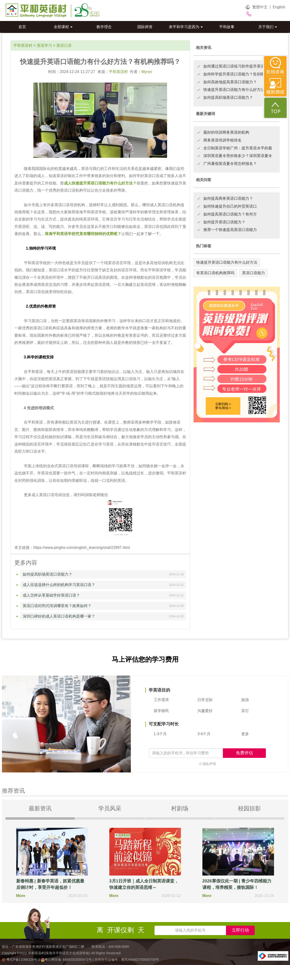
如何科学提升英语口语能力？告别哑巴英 (237, 74)
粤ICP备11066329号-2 (21, 959)
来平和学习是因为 (186, 27)
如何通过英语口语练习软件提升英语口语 (237, 66)
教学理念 (104, 27)
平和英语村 (22, 45)
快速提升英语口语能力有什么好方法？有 (237, 90)
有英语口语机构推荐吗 (215, 273)
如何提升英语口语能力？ (224, 222)
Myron (146, 72)
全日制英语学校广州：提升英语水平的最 (237, 148)
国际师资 (145, 27)
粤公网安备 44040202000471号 (67, 959)
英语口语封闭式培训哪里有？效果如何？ (57, 606)
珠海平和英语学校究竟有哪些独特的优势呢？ (83, 234)
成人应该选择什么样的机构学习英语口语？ (59, 585)
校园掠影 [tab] (249, 808)
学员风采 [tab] (109, 808)
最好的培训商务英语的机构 (226, 132)
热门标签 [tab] (203, 246)
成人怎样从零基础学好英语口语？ (51, 595)
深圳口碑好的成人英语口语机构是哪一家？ (59, 616)
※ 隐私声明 (207, 764)
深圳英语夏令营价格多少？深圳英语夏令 (237, 156)
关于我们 (267, 27)
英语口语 (64, 45)
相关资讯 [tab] (203, 48)
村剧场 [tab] (179, 808)
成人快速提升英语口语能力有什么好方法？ (100, 183)
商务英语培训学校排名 (222, 140)
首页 (22, 27)
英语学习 (44, 45)
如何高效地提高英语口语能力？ (230, 82)
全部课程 (63, 27)
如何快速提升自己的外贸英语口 (230, 206)
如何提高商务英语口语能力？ (228, 198)
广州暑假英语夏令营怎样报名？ (230, 164)
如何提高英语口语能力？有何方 (230, 214)
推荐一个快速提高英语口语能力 (230, 230)
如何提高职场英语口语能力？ (47, 574)
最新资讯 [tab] (40, 808)
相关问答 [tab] (203, 180)
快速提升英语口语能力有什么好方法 (226, 262)
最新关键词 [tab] (205, 114)
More (20, 896)
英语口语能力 (253, 273)
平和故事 (226, 27)
